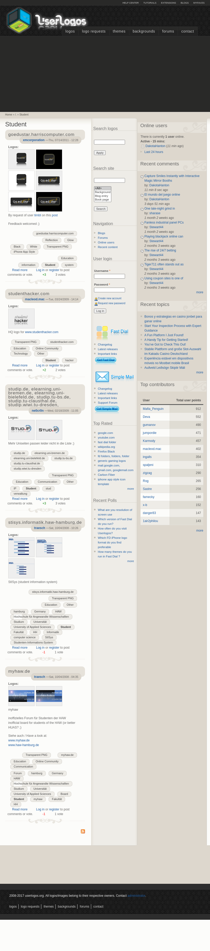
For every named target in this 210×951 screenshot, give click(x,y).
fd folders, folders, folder (113, 456)
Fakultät (19, 632)
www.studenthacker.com (41, 332)
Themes (119, 31)
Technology (21, 353)
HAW (58, 611)
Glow (70, 240)
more (130, 488)
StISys (49, 637)
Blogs (185, 3)
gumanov (149, 425)
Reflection (51, 240)
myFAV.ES (199, 3)
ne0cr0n (38, 410)
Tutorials (149, 3)
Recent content (108, 247)
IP (15, 488)
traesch (39, 528)
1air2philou (150, 521)
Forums (168, 31)
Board (64, 793)
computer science (25, 637)
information (28, 264)
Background (102, 192)
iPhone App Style (24, 251)
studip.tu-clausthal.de (27, 463)
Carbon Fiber (106, 474)
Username (102, 270)
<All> (102, 188)
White (33, 246)
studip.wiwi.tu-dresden (27, 468)
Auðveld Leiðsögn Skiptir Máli (164, 368)
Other (40, 353)
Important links (107, 353)
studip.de (19, 453)
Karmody (149, 441)
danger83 (149, 513)
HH (35, 632)
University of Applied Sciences (32, 626)
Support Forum (108, 402)
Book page (102, 200)
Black (17, 246)
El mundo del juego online (162, 194)
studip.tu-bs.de (64, 458)
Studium (19, 621)
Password (102, 284)
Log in (40, 270)
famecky (148, 497)
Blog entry (102, 196)
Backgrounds (144, 31)
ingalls (147, 457)
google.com (105, 432)
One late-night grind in (159, 208)
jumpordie (150, 433)
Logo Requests (94, 31)
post (55, 215)
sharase (154, 213)
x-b (145, 505)
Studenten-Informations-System (33, 642)
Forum (18, 773)
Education (67, 258)
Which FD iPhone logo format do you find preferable (112, 542)
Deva (146, 417)
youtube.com (106, 437)
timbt (37, 215)
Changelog (105, 344)
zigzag (147, 473)
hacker (69, 360)
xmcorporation (33, 140)
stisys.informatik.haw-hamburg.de (53, 591)
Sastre (147, 489)
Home (8, 114)
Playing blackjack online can (163, 236)
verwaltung (20, 493)
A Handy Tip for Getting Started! (166, 340)
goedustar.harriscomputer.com (55, 233)
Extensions (168, 3)
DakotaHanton (155, 146)
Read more (19, 270)
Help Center (130, 3)
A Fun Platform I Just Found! (164, 335)
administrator (136, 896)
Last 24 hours (153, 152)
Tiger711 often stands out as (164, 264)
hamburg (19, 611)
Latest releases (108, 349)
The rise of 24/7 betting (160, 250)
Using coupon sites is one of (163, 278)
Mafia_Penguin (153, 409)
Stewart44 (156, 227)
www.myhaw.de (19, 740)
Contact (187, 31)
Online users (106, 242)
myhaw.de (67, 754)
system (69, 264)
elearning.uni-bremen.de (50, 453)
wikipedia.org (106, 446)
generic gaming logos (112, 460)
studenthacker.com (62, 341)
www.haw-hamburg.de (23, 745)
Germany (40, 611)
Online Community (47, 348)
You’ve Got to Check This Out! (165, 344)
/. (16, 114)
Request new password (112, 303)
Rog (146, 481)
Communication (47, 481)
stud (48, 488)
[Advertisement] (105, 73)
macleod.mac (35, 299)
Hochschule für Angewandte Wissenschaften (41, 616)
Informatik (53, 632)
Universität (40, 621)
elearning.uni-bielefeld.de (29, 458)
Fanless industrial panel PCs (164, 222)
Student (23, 114)
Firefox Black (106, 451)
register (54, 270)
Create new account (109, 298)
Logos (70, 31)
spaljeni (148, 465)
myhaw (38, 799)
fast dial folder (107, 442)
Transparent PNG (57, 246)
